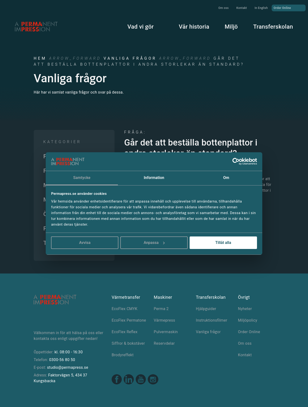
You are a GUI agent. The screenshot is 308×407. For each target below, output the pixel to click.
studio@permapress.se (67, 367)
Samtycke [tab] (81, 177)
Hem (40, 58)
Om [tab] (226, 177)
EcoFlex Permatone (129, 320)
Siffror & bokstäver (128, 343)
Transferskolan (269, 26)
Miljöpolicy (247, 320)
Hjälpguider (206, 308)
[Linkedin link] (129, 380)
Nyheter (245, 308)
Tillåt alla (223, 242)
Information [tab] (154, 177)
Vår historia (189, 26)
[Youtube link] (141, 380)
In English (261, 8)
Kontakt (241, 8)
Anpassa (154, 242)
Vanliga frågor (129, 58)
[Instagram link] (153, 380)
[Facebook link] (117, 380)
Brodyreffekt (123, 355)
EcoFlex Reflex (125, 332)
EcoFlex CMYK (124, 308)
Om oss (223, 8)
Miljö (226, 26)
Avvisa (84, 242)
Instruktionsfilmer (211, 320)
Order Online (289, 7)
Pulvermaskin (166, 332)
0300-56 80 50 (62, 359)
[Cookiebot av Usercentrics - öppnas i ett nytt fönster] (236, 161)
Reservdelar (164, 343)
